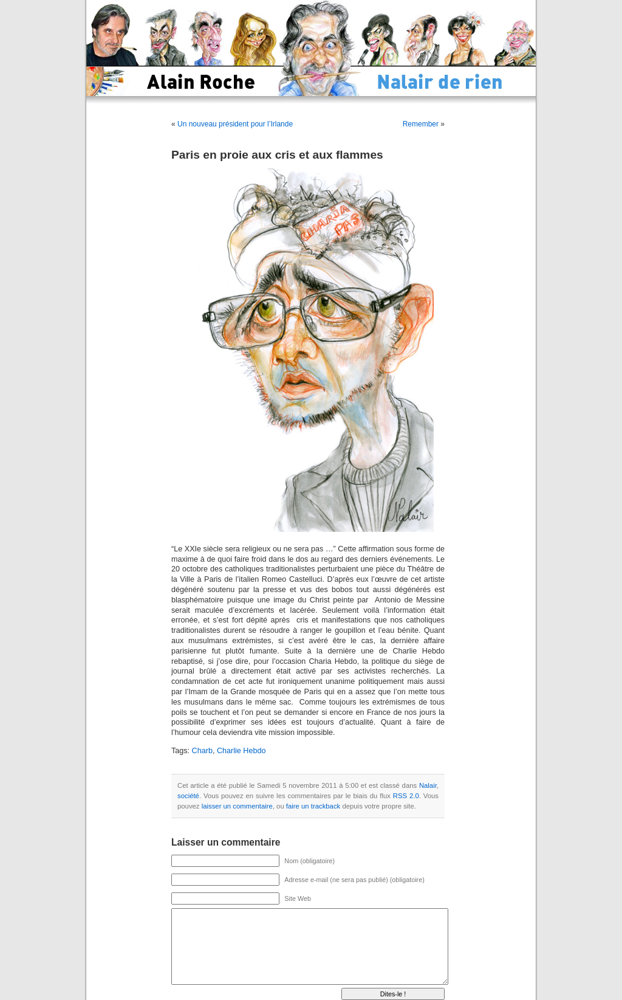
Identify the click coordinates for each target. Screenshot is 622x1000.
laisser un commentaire (237, 806)
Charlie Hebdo (241, 751)
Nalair (428, 785)
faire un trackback (313, 806)
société (188, 795)
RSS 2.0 (406, 795)
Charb (202, 751)
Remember (421, 124)
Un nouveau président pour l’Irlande (235, 124)
